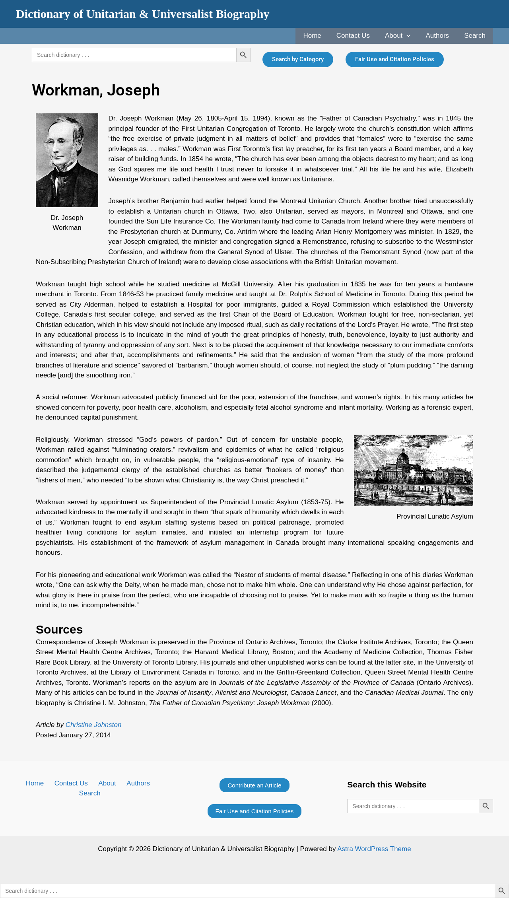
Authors (440, 35)
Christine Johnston (94, 725)
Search (475, 35)
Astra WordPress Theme (374, 849)
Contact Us (358, 35)
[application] (410, 36)
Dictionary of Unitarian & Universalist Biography (143, 13)
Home (319, 35)
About (402, 36)
